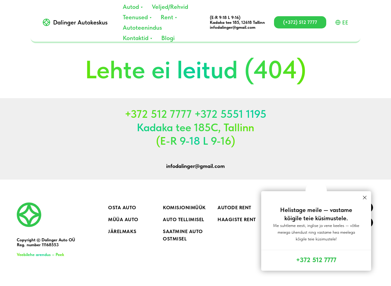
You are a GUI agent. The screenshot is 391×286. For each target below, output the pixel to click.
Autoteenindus (142, 27)
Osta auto (122, 207)
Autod (131, 6)
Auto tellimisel (183, 219)
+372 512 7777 (316, 260)
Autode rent (234, 207)
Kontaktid (135, 38)
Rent (167, 17)
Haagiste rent (236, 219)
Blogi (168, 38)
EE (341, 22)
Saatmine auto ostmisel (183, 235)
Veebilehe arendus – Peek (40, 254)
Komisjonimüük (184, 207)
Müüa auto (123, 219)
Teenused (135, 17)
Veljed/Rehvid (170, 6)
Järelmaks (122, 231)
